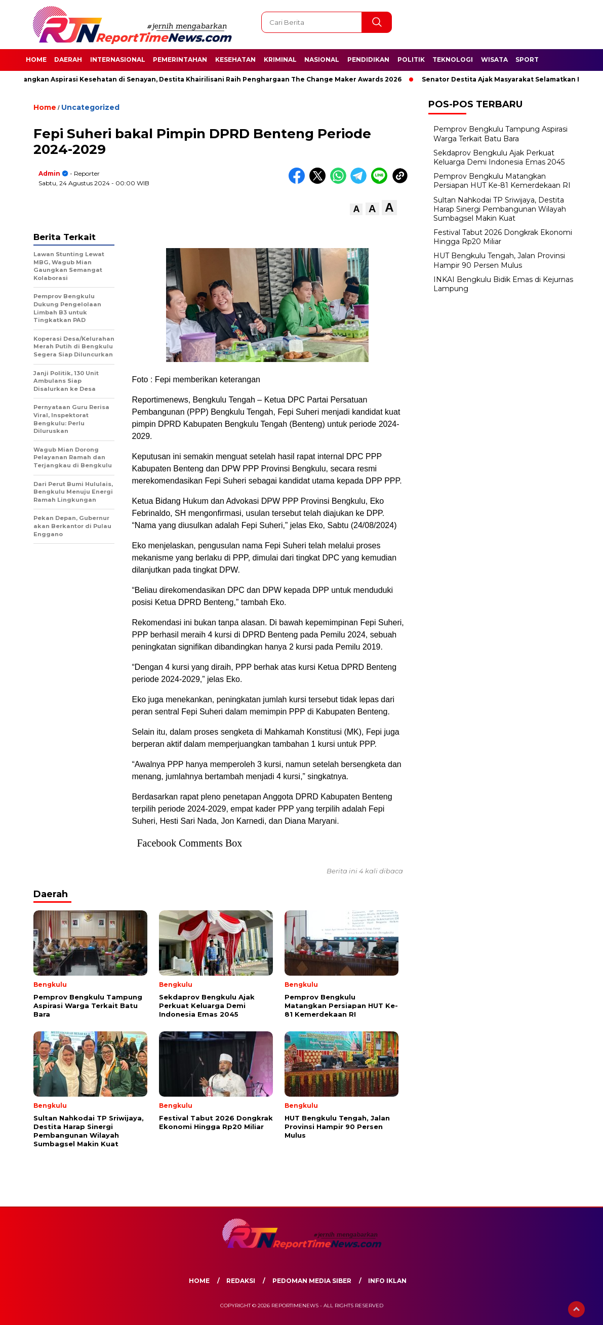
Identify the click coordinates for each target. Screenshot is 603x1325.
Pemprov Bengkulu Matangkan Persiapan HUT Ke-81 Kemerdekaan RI (502, 181)
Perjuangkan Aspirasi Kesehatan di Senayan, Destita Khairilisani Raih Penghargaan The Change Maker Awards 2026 (208, 79)
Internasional (117, 59)
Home (36, 59)
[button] (356, 209)
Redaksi (240, 1280)
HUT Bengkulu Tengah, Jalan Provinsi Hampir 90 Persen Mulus (499, 260)
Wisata (494, 59)
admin (49, 173)
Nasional (321, 59)
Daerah (68, 59)
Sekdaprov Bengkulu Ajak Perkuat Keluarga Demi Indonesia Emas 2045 (499, 157)
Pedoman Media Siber (311, 1280)
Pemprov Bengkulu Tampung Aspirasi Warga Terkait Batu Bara (500, 134)
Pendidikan (368, 59)
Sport (527, 59)
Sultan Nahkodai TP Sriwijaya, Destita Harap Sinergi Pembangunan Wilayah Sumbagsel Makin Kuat (499, 209)
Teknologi (452, 59)
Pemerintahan (180, 59)
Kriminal (280, 59)
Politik (411, 59)
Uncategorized (90, 107)
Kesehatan (235, 59)
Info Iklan (387, 1280)
